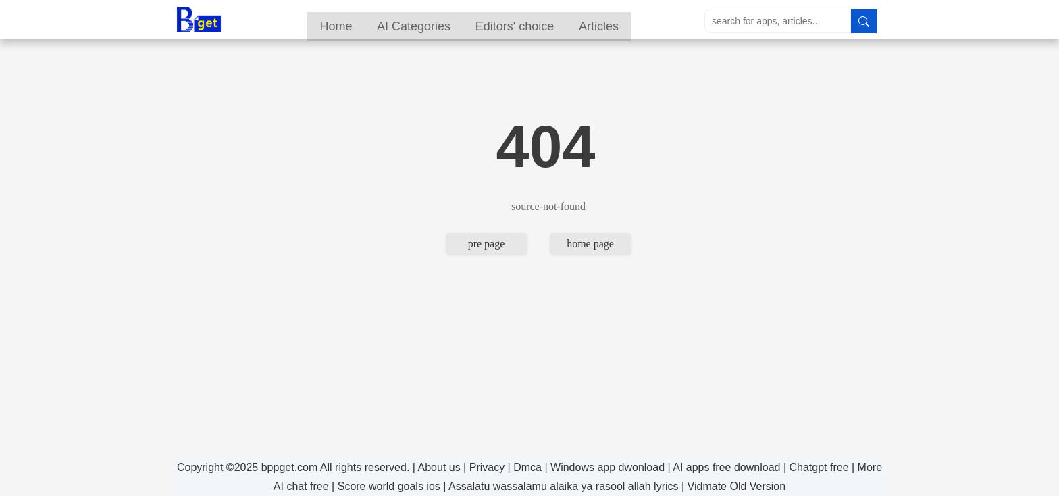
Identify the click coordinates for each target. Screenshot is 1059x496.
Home (364, 21)
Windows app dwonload (607, 467)
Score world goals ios (389, 486)
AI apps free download (726, 467)
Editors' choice (547, 21)
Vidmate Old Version (737, 486)
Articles (634, 21)
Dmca (527, 467)
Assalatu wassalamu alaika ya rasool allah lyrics (563, 486)
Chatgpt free (818, 467)
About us (439, 467)
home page (590, 243)
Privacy (487, 467)
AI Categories (444, 21)
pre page (486, 243)
